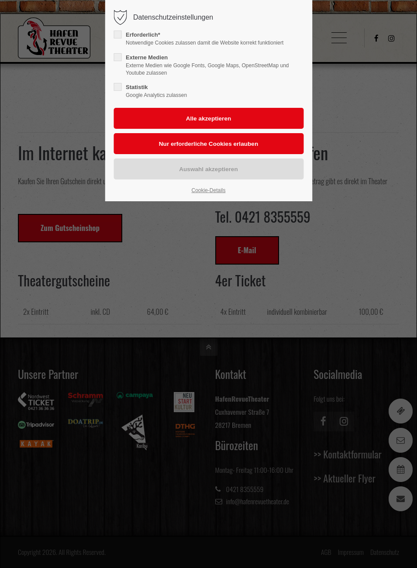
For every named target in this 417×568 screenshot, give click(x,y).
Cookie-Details (208, 190)
